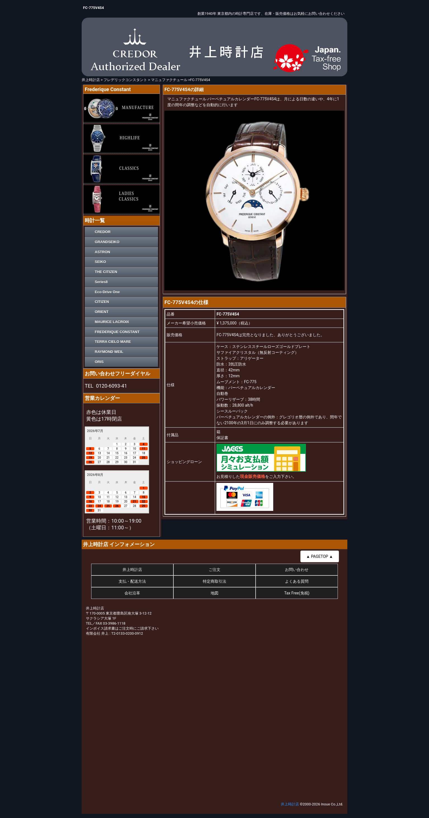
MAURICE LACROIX (112, 322)
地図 (214, 593)
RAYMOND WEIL (109, 352)
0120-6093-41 (111, 386)
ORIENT (102, 312)
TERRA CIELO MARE (113, 342)
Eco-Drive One (107, 292)
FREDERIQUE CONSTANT (117, 332)
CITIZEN (102, 302)
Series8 (101, 282)
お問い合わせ (296, 569)
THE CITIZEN (106, 272)
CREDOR (102, 232)
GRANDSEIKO (107, 242)
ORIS (99, 362)
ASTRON (102, 252)
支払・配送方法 (132, 581)
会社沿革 (132, 593)
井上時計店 (132, 569)
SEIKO (100, 262)
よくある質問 (296, 581)
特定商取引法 (214, 581)
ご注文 (214, 569)
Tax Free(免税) (296, 593)
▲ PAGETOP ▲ (319, 556)
